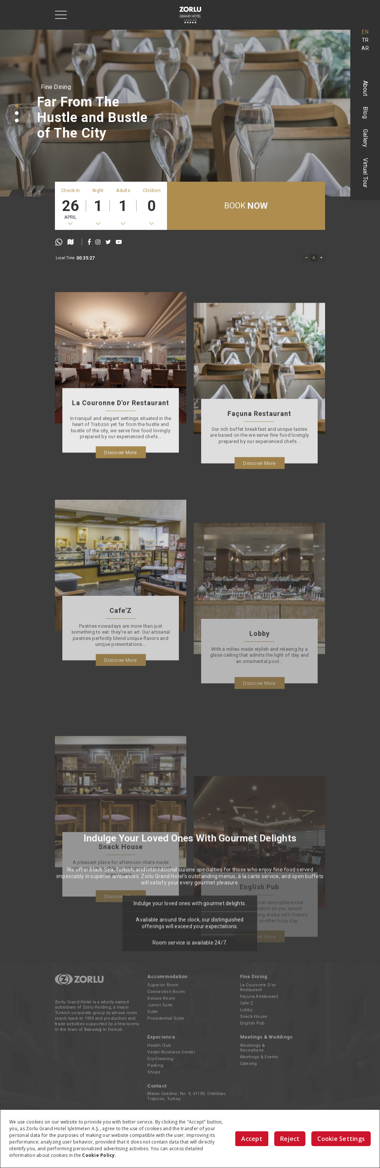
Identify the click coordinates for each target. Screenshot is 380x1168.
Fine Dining (56, 86)
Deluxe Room (161, 998)
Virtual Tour (365, 173)
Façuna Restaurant (259, 996)
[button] (17, 106)
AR (365, 48)
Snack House (254, 1016)
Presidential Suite (165, 1018)
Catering (248, 1063)
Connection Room (166, 991)
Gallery (365, 138)
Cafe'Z (246, 1003)
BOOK (246, 206)
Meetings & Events (259, 1057)
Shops (153, 1072)
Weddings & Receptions (252, 1048)
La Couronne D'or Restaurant (258, 987)
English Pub (252, 1023)
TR (365, 40)
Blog (365, 112)
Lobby (246, 1009)
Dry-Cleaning (160, 1058)
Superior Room (162, 985)
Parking (155, 1065)
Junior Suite (160, 1005)
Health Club (159, 1045)
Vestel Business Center (171, 1052)
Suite (152, 1011)
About (365, 88)
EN (365, 32)
